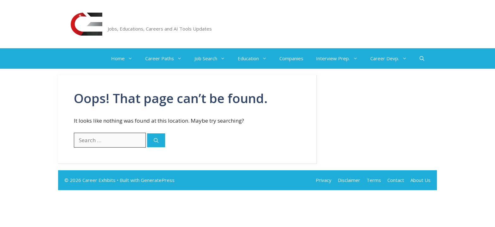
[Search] (156, 140)
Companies (291, 58)
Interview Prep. (340, 58)
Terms (374, 180)
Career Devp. (391, 58)
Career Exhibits (138, 20)
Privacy (323, 180)
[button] (422, 58)
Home (125, 58)
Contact (395, 180)
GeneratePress (158, 180)
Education (255, 58)
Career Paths (166, 58)
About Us (420, 180)
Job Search (212, 58)
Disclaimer (349, 180)
